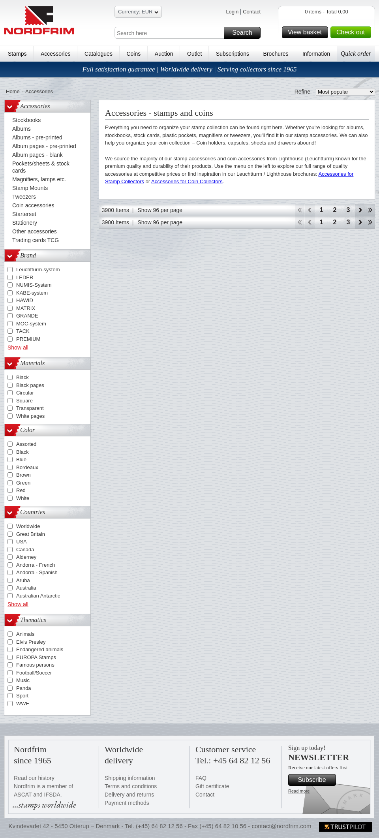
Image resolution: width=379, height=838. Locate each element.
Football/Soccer (34, 673)
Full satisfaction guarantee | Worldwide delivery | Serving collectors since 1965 (189, 69)
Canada (25, 549)
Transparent (30, 408)
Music (23, 680)
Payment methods (127, 803)
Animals (25, 634)
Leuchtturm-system (38, 269)
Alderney (26, 557)
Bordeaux (27, 467)
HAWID (24, 300)
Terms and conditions (131, 786)
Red (21, 490)
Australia (26, 588)
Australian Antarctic (38, 596)
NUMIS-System (34, 285)
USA (21, 542)
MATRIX (25, 308)
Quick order (356, 53)
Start (299, 210)
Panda (23, 688)
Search (245, 33)
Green (23, 483)
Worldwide (28, 526)
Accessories (55, 54)
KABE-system (32, 293)
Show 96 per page (159, 210)
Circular (25, 393)
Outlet (194, 54)
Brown (23, 475)
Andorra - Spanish (37, 572)
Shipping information (130, 778)
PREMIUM (28, 339)
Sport (22, 696)
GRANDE (27, 316)
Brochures (276, 54)
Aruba (23, 580)
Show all (18, 347)
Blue (21, 459)
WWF (22, 703)
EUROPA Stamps (36, 657)
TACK (23, 331)
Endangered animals (39, 649)
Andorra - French (35, 565)
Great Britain (30, 534)
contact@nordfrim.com (281, 826)
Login (232, 12)
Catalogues (98, 54)
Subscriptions (232, 54)
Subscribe (316, 780)
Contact (252, 12)
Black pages (30, 385)
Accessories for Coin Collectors (187, 181)
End (370, 210)
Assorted (26, 444)
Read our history (34, 778)
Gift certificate (212, 786)
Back (310, 210)
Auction (164, 54)
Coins (133, 54)
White (22, 498)
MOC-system (31, 324)
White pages (30, 416)
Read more (299, 791)
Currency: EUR (138, 13)
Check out (352, 32)
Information (316, 54)
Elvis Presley (30, 642)
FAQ (200, 778)
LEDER (24, 277)
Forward (360, 210)
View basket (307, 32)
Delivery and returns (129, 794)
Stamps (17, 54)
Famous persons (35, 665)
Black (22, 377)
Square (24, 401)
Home (13, 91)
